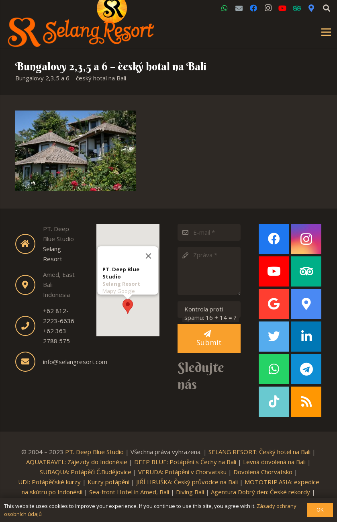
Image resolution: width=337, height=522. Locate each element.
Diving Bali (190, 492)
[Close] (148, 255)
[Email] (239, 8)
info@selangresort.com (75, 362)
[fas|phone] (29, 326)
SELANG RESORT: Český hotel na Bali (259, 452)
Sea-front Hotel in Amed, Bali (129, 492)
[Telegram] (306, 369)
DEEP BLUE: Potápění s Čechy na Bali (185, 462)
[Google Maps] (311, 8)
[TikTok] (274, 402)
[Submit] (209, 338)
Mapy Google (118, 290)
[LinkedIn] (306, 336)
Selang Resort (121, 283)
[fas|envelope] (29, 362)
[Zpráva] (209, 271)
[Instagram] (268, 8)
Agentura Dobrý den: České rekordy (260, 492)
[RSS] (306, 402)
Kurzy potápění (108, 482)
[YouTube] (282, 8)
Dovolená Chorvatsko (262, 472)
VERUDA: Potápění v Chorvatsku (182, 472)
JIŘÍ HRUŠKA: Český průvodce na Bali (187, 482)
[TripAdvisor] (297, 8)
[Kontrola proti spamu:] (209, 309)
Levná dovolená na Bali (274, 462)
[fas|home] (29, 244)
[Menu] (326, 32)
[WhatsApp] (224, 8)
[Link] (81, 32)
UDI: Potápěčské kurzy (49, 482)
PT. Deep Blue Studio (94, 452)
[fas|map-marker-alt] (29, 285)
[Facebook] (253, 8)
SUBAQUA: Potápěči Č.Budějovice (85, 472)
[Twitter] (274, 336)
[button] (128, 306)
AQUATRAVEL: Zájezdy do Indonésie (76, 462)
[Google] (274, 304)
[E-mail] (209, 232)
